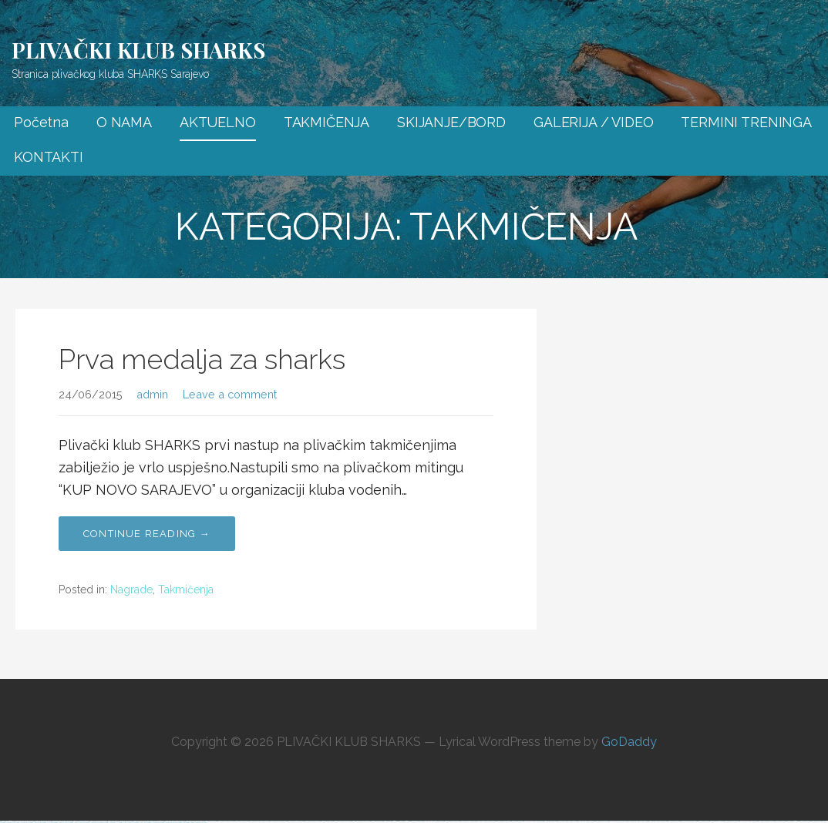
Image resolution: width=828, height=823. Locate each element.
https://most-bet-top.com (37, 822)
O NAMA (124, 122)
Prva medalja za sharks (202, 359)
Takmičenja (186, 589)
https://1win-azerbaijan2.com (128, 822)
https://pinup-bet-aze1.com (63, 822)
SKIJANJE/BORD (451, 122)
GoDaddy (629, 741)
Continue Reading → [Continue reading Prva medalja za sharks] (146, 533)
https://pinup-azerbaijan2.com (79, 822)
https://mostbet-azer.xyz (10, 822)
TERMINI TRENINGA (746, 122)
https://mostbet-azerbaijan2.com (171, 822)
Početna (41, 122)
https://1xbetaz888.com (155, 822)
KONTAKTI (48, 157)
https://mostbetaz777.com (113, 822)
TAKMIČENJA (326, 122)
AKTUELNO (218, 122)
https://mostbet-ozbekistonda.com (97, 822)
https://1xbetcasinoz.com (24, 822)
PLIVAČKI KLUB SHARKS (138, 49)
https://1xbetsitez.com (50, 822)
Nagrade (131, 589)
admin (152, 394)
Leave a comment (230, 394)
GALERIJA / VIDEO (593, 122)
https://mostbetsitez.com (186, 822)
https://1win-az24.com (142, 822)
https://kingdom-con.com (199, 822)
